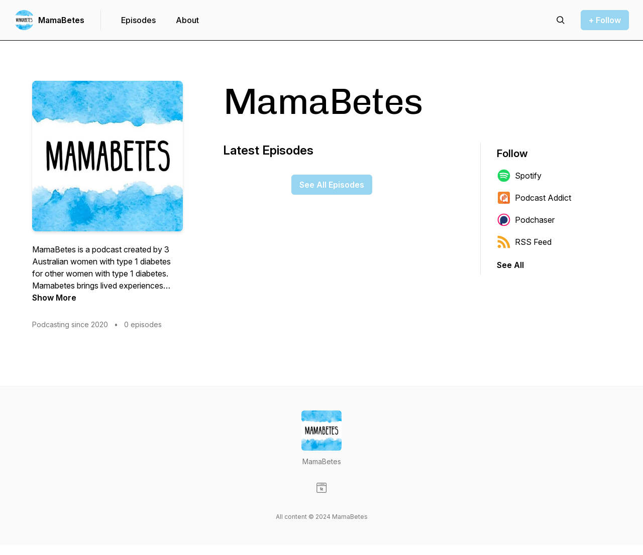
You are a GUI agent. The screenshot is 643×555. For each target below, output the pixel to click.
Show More (54, 298)
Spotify (519, 176)
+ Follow (605, 20)
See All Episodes (331, 185)
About (187, 20)
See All (510, 265)
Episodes (138, 20)
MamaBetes (61, 20)
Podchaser (526, 220)
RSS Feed (524, 242)
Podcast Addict (534, 198)
